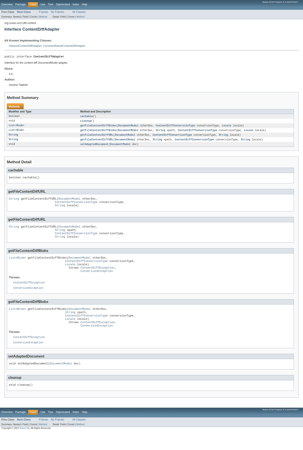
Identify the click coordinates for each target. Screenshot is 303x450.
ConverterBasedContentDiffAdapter (64, 45)
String (160, 132)
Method (43, 16)
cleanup (85, 122)
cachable (86, 117)
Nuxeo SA (24, 446)
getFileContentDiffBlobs (98, 127)
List (12, 127)
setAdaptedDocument (94, 146)
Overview (7, 4)
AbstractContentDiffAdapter (25, 45)
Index (75, 4)
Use (42, 4)
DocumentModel (128, 127)
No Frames (57, 12)
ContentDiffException (97, 278)
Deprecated (63, 4)
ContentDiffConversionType (175, 127)
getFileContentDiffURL (96, 136)
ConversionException (96, 282)
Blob (20, 127)
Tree (50, 4)
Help (84, 4)
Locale (226, 127)
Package (20, 4)
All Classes (78, 12)
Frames (43, 12)
